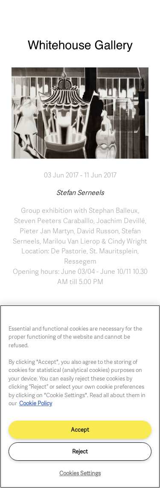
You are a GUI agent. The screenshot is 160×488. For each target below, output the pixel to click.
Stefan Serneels (80, 192)
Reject (80, 451)
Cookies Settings (80, 473)
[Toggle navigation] (144, 16)
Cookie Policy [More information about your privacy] (35, 403)
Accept (80, 429)
